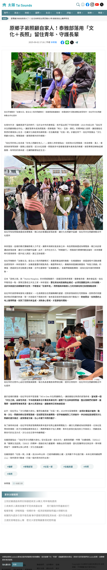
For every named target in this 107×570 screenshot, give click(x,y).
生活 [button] (48, 12)
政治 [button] (16, 12)
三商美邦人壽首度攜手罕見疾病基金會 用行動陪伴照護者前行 (36, 505)
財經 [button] (27, 12)
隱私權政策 (6, 564)
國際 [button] (37, 12)
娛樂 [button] (90, 12)
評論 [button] (69, 12)
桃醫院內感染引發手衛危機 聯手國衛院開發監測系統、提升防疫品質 (38, 515)
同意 (14, 564)
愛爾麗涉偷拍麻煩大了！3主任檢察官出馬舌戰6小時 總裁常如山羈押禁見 (40, 18)
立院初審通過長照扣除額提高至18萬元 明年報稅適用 (30, 501)
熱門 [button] (6, 12)
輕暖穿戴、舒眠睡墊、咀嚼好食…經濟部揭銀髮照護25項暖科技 (35, 510)
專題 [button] (100, 12)
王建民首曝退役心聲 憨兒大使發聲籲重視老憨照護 (30, 520)
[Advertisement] (22, 542)
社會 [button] (58, 12)
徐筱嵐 (54, 42)
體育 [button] (79, 12)
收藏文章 (18, 483)
